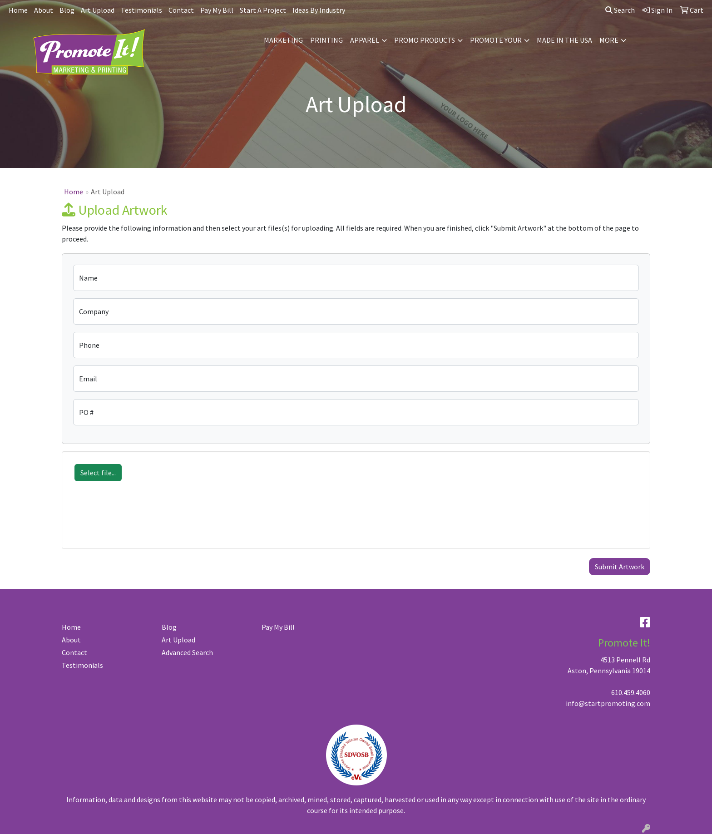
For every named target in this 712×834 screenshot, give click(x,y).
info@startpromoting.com (608, 703)
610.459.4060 (630, 692)
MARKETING (283, 39)
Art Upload (97, 10)
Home (18, 10)
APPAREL (364, 39)
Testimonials (141, 10)
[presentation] (140, 522)
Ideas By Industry (318, 10)
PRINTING (326, 39)
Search (620, 10)
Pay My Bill (216, 10)
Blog (66, 10)
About (43, 10)
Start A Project (263, 10)
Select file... (98, 472)
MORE (608, 39)
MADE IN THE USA (564, 39)
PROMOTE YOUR (496, 39)
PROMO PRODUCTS (424, 39)
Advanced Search (187, 652)
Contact (181, 10)
